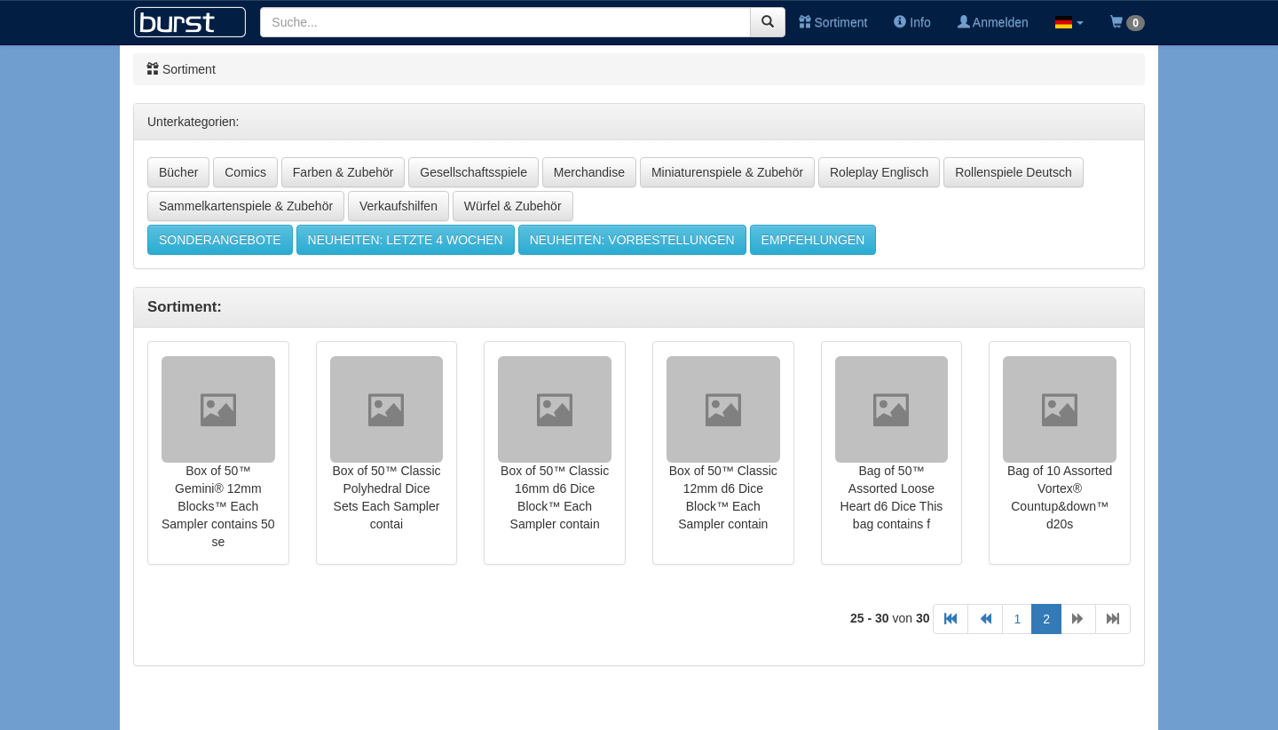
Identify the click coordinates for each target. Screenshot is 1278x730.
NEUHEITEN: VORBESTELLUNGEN (632, 240)
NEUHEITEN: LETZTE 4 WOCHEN (405, 240)
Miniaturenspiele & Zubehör (727, 172)
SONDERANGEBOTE (220, 240)
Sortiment (833, 22)
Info (912, 22)
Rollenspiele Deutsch (1013, 172)
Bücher (178, 172)
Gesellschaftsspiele (473, 172)
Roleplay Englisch (879, 172)
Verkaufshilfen (398, 206)
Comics (245, 172)
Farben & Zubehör (343, 172)
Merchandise (589, 172)
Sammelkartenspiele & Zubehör (246, 206)
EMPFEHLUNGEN (813, 240)
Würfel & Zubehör (513, 206)
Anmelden (993, 22)
